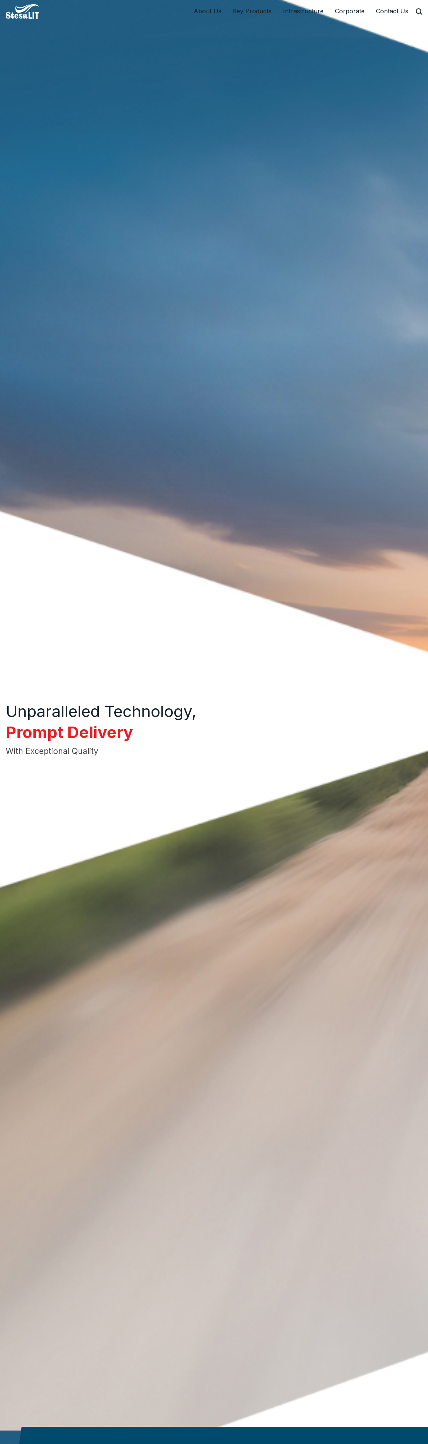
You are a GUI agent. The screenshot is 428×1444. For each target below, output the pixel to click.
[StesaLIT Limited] (23, 11)
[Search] (419, 11)
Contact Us (392, 11)
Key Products (252, 11)
